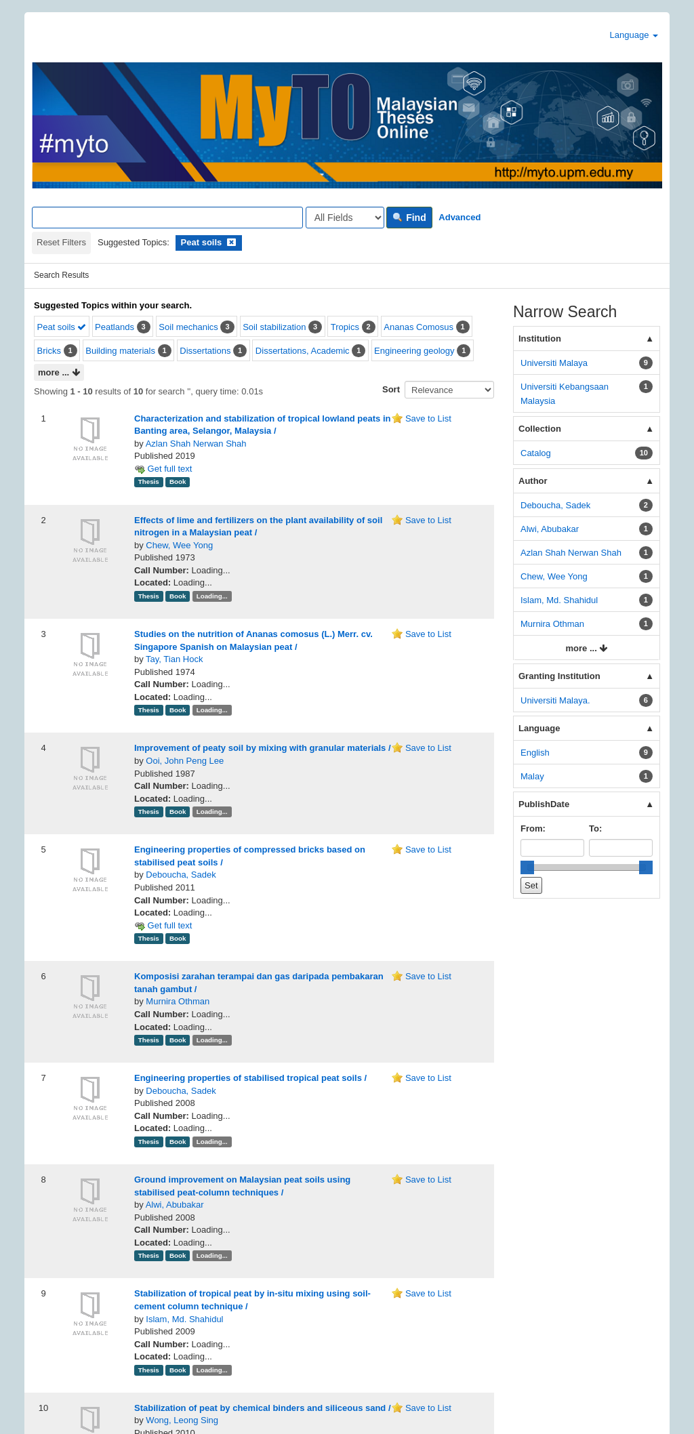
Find (409, 217)
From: (533, 828)
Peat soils (62, 327)
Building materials (120, 351)
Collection (539, 429)
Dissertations (205, 351)
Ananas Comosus (418, 327)
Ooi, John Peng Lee (185, 761)
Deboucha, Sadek (181, 874)
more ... (59, 373)
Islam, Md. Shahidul (184, 1319)
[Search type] (345, 217)
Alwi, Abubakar (175, 1205)
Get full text (163, 469)
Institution (539, 338)
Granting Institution (559, 676)
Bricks (49, 351)
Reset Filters (61, 242)
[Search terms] (167, 217)
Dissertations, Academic (303, 351)
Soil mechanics (188, 327)
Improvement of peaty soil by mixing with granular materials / (262, 748)
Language (634, 35)
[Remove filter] (231, 242)
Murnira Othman (177, 1001)
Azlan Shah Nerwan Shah (196, 443)
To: (595, 828)
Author (533, 481)
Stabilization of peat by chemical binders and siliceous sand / (262, 1408)
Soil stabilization (274, 327)
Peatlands (114, 327)
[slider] (527, 867)
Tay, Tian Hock (174, 659)
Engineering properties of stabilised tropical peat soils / (250, 1078)
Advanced (459, 217)
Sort (391, 389)
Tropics (345, 327)
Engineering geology (414, 351)
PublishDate (543, 804)
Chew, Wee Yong (179, 545)
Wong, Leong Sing (182, 1420)
